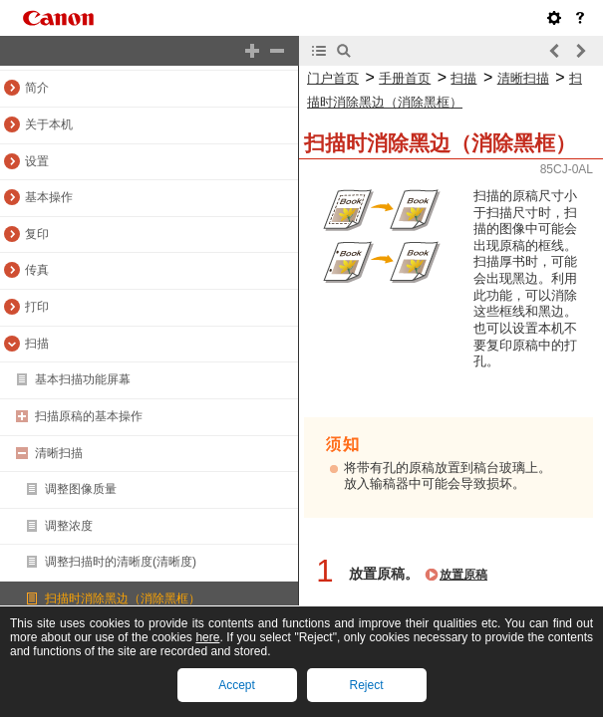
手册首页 (405, 78)
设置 (37, 161)
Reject (366, 685)
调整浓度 (69, 526)
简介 (37, 88)
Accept (236, 685)
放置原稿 (463, 575)
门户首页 (333, 78)
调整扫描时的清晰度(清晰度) (120, 562)
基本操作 (49, 197)
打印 (37, 307)
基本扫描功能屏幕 (83, 379)
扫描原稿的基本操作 (89, 416)
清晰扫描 (59, 453)
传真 (37, 270)
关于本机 (49, 124)
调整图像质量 (81, 489)
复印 (37, 234)
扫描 (37, 344)
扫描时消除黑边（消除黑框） (122, 598)
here (207, 637)
